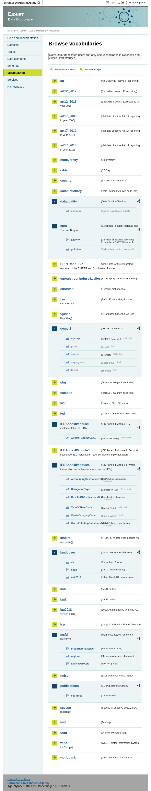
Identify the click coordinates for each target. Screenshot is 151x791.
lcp (62, 624)
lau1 (63, 589)
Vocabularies (16, 72)
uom (63, 732)
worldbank (68, 757)
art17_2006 (68, 116)
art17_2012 (68, 130)
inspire (65, 538)
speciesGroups (80, 663)
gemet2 (65, 328)
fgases (65, 314)
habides (66, 393)
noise (64, 675)
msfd (64, 634)
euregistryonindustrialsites (80, 278)
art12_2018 (68, 101)
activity (75, 239)
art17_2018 (68, 145)
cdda (63, 170)
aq (62, 80)
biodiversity (69, 160)
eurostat (66, 289)
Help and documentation (22, 38)
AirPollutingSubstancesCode (85, 479)
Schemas (13, 65)
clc (73, 562)
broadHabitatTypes (82, 648)
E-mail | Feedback (18, 779)
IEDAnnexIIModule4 (74, 465)
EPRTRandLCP (71, 264)
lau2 (63, 599)
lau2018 (66, 609)
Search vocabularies (64, 69)
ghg (63, 382)
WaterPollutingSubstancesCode (85, 523)
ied (62, 413)
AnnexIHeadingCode (83, 437)
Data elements (16, 58)
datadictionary (71, 191)
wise (63, 743)
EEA (23, 3)
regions (75, 656)
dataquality (68, 201)
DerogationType (80, 489)
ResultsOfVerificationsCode (85, 497)
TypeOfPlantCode (81, 507)
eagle (74, 569)
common (66, 180)
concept (76, 338)
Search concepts (93, 69)
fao (62, 299)
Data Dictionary (36, 31)
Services (12, 79)
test (63, 722)
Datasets (12, 44)
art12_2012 (68, 91)
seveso (65, 707)
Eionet (23, 31)
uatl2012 (76, 577)
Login (112, 2)
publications (69, 686)
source (75, 354)
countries (76, 695)
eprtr (63, 225)
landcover (67, 552)
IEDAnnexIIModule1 (74, 424)
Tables (11, 51)
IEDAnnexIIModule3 (74, 450)
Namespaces (15, 86)
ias (62, 403)
